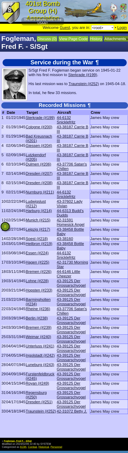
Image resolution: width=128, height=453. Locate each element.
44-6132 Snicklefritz (66, 119)
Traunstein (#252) (84, 84)
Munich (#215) (38, 220)
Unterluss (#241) (40, 346)
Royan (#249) (37, 383)
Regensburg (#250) (36, 394)
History (96, 39)
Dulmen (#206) (38, 164)
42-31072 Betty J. (72, 411)
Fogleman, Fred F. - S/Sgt (18, 441)
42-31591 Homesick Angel (70, 222)
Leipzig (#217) (38, 229)
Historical (43, 446)
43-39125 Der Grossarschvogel (71, 283)
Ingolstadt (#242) (40, 355)
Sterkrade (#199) (82, 75)
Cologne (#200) (39, 127)
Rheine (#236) (38, 309)
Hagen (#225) (37, 262)
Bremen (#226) (38, 271)
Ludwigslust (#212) (36, 203)
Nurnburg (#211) (40, 192)
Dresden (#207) (39, 173)
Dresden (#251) (39, 402)
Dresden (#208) (39, 183)
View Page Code (73, 39)
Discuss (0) (47, 39)
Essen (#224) (37, 253)
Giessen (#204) (39, 145)
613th (23, 446)
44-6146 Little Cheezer (68, 273)
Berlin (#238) (37, 318)
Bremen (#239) (38, 327)
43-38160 (65, 238)
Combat (32, 446)
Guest (65, 27)
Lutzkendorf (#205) (36, 157)
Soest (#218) (37, 238)
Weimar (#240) (38, 337)
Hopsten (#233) (39, 290)
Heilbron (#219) (39, 243)
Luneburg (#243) (40, 364)
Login (122, 27)
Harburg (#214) (39, 211)
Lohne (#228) (37, 281)
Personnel (56, 446)
